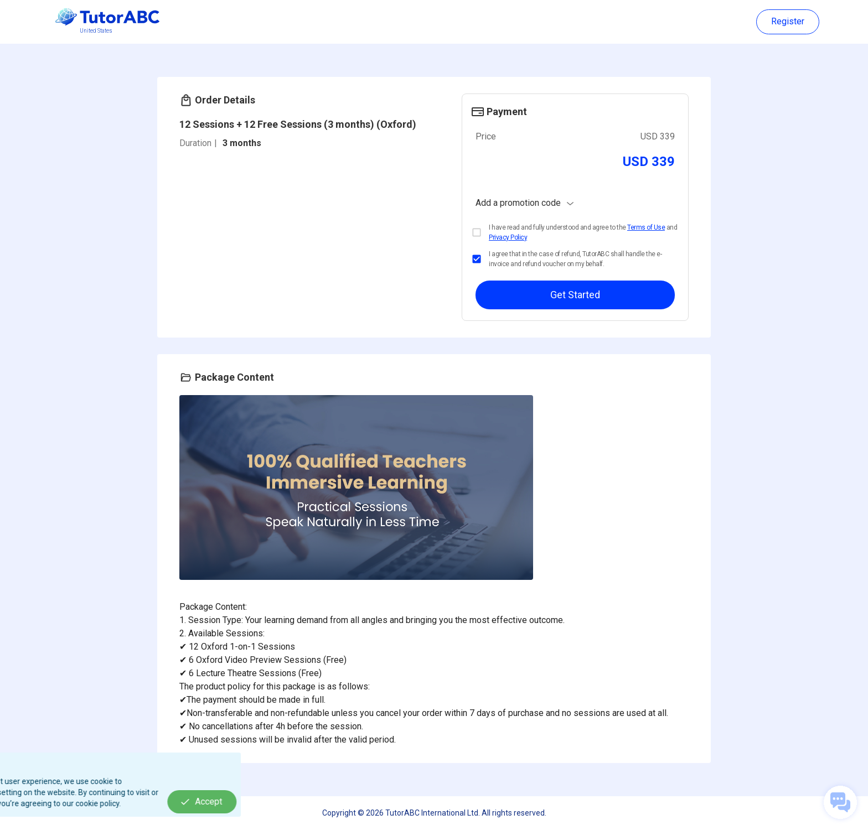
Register (788, 21)
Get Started (575, 295)
